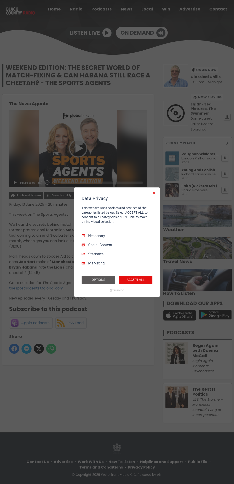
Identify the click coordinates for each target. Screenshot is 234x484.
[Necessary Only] (154, 193)
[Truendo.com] (117, 290)
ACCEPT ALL (136, 280)
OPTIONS (98, 280)
